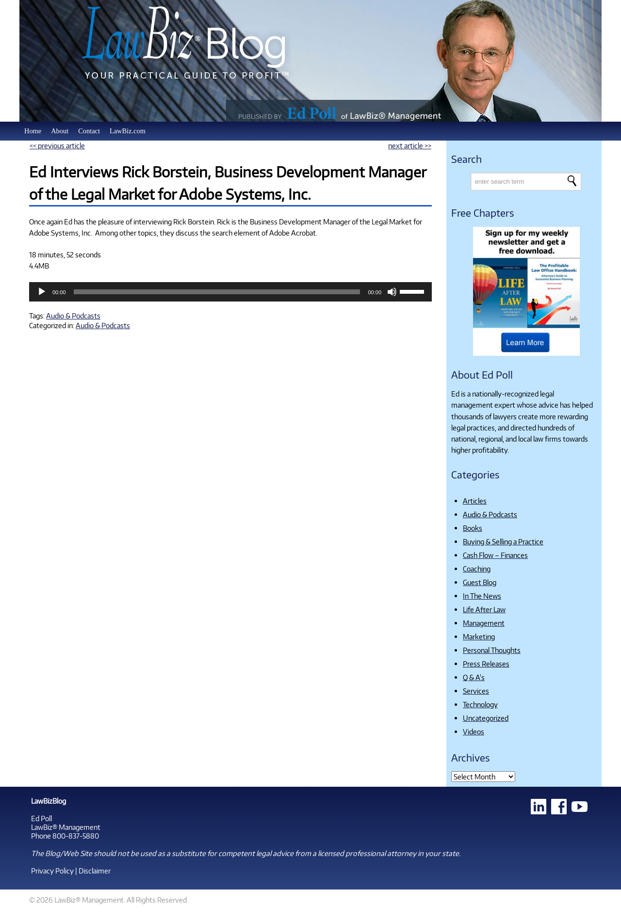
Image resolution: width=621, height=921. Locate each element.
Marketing (479, 636)
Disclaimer (95, 870)
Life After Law (484, 609)
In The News (482, 595)
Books (472, 528)
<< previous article (57, 145)
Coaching (476, 568)
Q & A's (474, 677)
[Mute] (392, 292)
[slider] (217, 291)
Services (476, 690)
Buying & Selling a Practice (503, 541)
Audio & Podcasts (73, 315)
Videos (473, 731)
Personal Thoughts (492, 650)
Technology (480, 704)
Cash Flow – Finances (495, 555)
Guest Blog (479, 582)
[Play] (42, 292)
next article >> (409, 145)
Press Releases (486, 663)
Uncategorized (485, 718)
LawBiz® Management (65, 827)
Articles (475, 500)
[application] (230, 292)
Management (484, 623)
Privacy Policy (52, 870)
